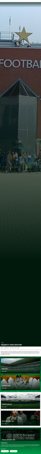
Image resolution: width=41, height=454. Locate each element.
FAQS (2, 347)
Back (2, 342)
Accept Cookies (5, 451)
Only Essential (14, 451)
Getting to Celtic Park (14, 347)
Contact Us (6, 347)
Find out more (4, 371)
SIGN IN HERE (37, 1)
